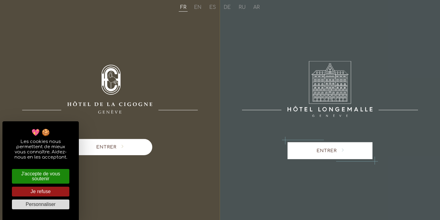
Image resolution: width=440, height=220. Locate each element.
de (227, 7)
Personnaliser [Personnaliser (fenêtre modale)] (41, 204)
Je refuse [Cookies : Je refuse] (41, 191)
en (197, 7)
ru (242, 7)
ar (256, 7)
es (212, 7)
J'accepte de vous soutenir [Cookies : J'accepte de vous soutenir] (40, 176)
